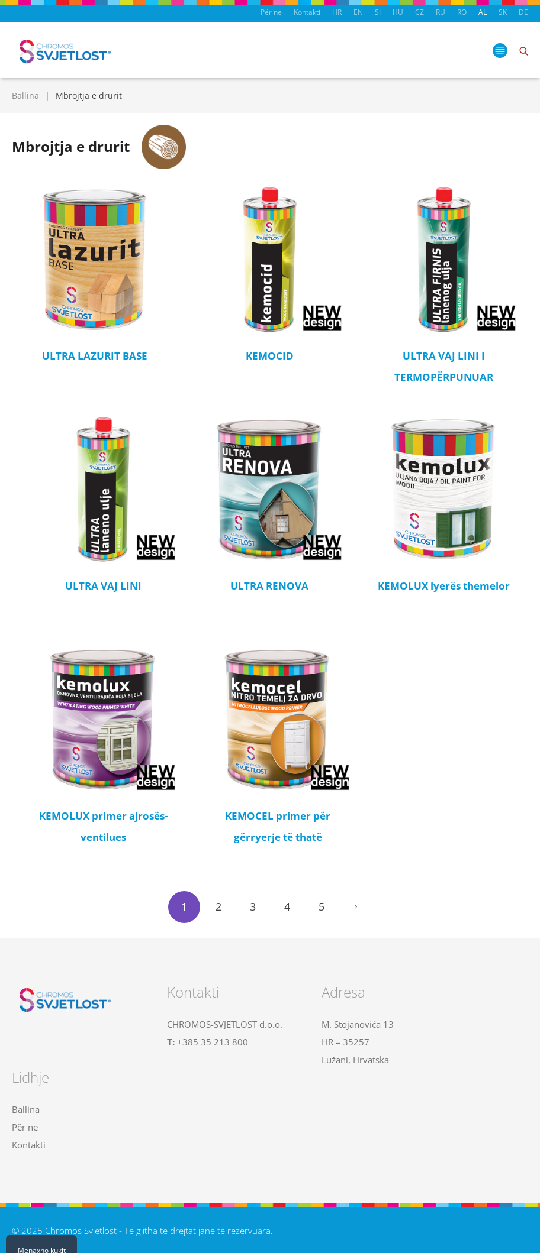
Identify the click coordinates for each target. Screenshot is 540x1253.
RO (462, 12)
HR (337, 12)
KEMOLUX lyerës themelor (444, 585)
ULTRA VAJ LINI (103, 585)
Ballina (25, 95)
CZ (419, 12)
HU (398, 12)
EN (358, 12)
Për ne (271, 12)
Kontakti (307, 12)
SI (378, 12)
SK (503, 12)
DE (523, 12)
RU (440, 12)
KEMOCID (270, 355)
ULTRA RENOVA (269, 585)
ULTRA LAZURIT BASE (94, 355)
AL (482, 12)
